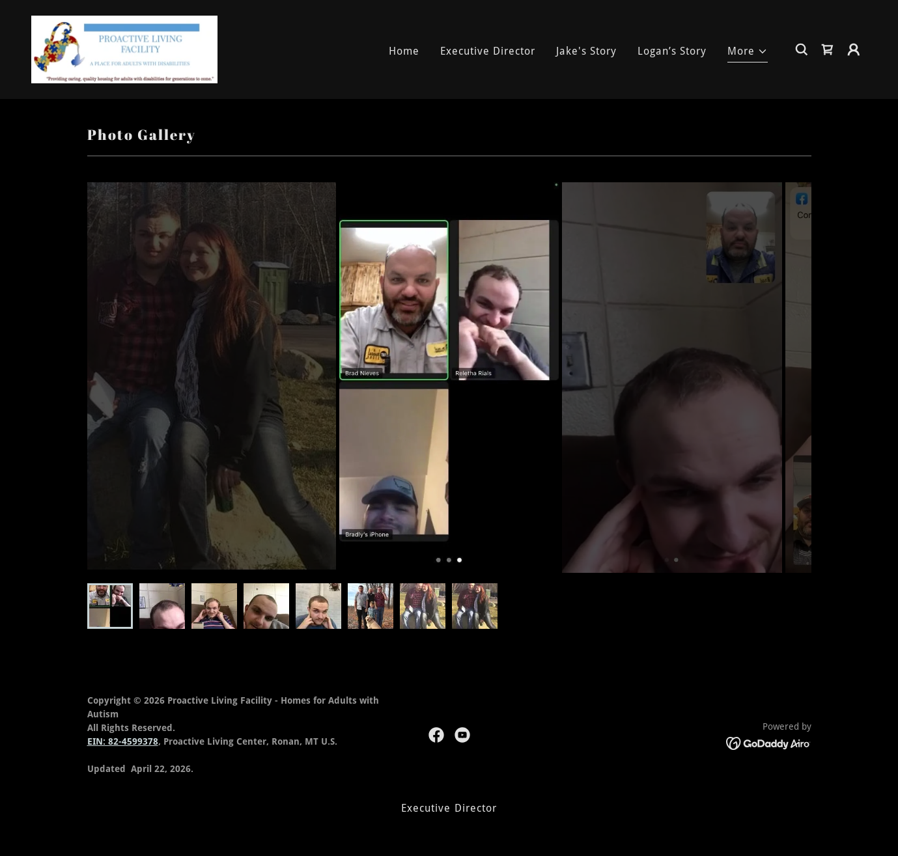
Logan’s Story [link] (672, 51)
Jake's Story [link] (586, 51)
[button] (747, 53)
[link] (124, 48)
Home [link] (404, 51)
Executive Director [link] (487, 51)
